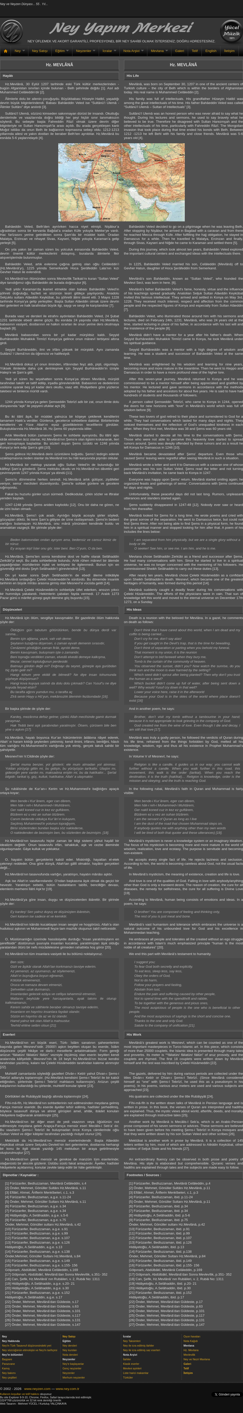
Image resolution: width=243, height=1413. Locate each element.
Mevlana (157, 52)
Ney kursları (70, 1350)
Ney (18, 52)
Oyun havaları (192, 1336)
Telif (195, 51)
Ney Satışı (40, 51)
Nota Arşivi (132, 52)
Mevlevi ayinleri (132, 1368)
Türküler (128, 1377)
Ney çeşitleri (9, 1377)
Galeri (179, 51)
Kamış (6, 1368)
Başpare (7, 1359)
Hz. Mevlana (191, 1350)
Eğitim (60, 52)
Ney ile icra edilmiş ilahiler (138, 1345)
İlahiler (127, 1359)
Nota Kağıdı (191, 1341)
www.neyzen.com (37, 1389)
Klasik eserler (131, 1363)
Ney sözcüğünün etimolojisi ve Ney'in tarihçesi (29, 1350)
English (210, 51)
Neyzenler (83, 52)
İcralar (107, 52)
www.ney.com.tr (67, 1389)
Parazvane (8, 1363)
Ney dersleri (70, 1345)
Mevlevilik (189, 1354)
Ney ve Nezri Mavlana (197, 1359)
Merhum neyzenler (74, 1377)
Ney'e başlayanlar (73, 1363)
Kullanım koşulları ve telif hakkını (19, 1394)
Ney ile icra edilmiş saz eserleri (141, 1350)
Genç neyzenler (72, 1368)
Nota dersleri (70, 1354)
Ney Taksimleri (131, 1341)
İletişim (229, 51)
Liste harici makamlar (136, 1372)
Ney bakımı (9, 1372)
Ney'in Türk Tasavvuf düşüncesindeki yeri (26, 1345)
